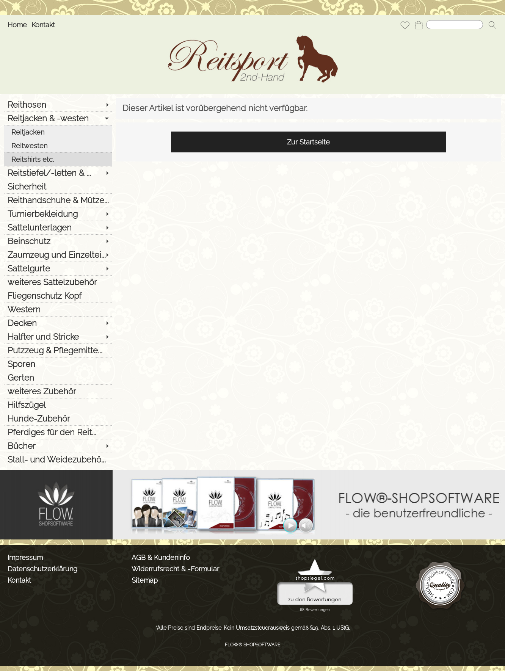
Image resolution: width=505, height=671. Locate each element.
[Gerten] (58, 377)
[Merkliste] (405, 25)
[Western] (58, 309)
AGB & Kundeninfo (161, 557)
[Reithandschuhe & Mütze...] (58, 200)
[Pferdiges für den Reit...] (58, 432)
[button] (492, 25)
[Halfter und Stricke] (58, 336)
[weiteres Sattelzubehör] (58, 282)
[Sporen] (58, 364)
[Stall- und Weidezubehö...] (58, 459)
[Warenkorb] (418, 25)
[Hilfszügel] (58, 405)
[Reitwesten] (58, 145)
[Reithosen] (58, 104)
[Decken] (58, 323)
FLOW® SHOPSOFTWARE (252, 644)
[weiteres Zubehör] (58, 391)
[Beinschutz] (58, 241)
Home (17, 25)
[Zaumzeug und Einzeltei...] (58, 255)
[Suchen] (454, 24)
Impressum (25, 557)
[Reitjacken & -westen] (58, 118)
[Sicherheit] (58, 186)
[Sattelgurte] (58, 268)
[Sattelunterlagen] (58, 227)
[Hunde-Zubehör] (58, 418)
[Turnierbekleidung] (58, 214)
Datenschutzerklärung (42, 569)
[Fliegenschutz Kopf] (58, 296)
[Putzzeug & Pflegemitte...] (58, 350)
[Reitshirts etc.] (58, 159)
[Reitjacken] (58, 132)
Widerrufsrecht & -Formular (175, 569)
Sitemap (145, 580)
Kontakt (43, 25)
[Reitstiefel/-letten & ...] (58, 173)
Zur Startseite (308, 142)
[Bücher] (58, 446)
